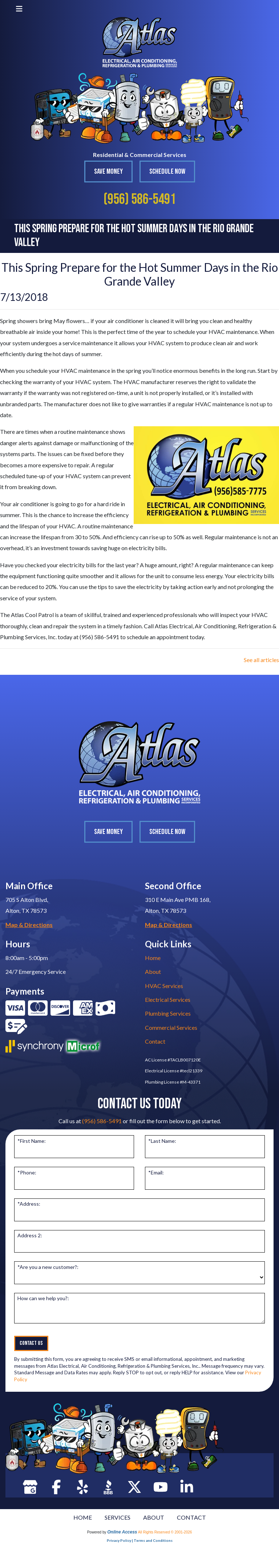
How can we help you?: (43, 1298)
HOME (82, 1517)
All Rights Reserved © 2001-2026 (165, 1532)
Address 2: (29, 1235)
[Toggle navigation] (19, 8)
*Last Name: (162, 1141)
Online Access (122, 1532)
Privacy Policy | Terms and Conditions (140, 1540)
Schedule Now (167, 171)
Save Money (108, 171)
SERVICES (117, 1517)
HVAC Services (164, 985)
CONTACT (191, 1517)
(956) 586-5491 (140, 199)
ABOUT (153, 1517)
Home (153, 957)
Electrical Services (167, 999)
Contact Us (31, 1343)
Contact (155, 1041)
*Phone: (26, 1172)
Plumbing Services (168, 1013)
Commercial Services (171, 1027)
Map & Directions (29, 924)
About (153, 971)
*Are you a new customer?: (47, 1267)
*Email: (156, 1172)
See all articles (261, 659)
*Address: (28, 1204)
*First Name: (31, 1141)
